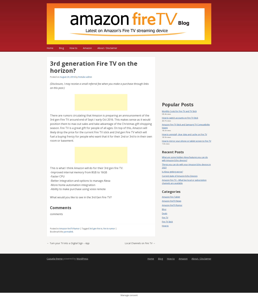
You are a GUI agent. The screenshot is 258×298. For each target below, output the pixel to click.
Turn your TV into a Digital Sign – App (68, 243)
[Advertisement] (101, 102)
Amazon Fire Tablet (171, 196)
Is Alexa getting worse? (172, 171)
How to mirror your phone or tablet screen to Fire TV (186, 141)
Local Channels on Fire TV (140, 243)
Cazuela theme (55, 258)
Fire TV (165, 217)
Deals (164, 213)
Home (50, 48)
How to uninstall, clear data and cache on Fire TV (184, 134)
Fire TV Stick (167, 221)
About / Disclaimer (107, 48)
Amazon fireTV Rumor (69, 228)
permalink (68, 231)
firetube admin (85, 77)
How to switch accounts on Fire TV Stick (180, 117)
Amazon (87, 48)
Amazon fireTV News (171, 201)
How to (73, 48)
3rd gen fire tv (95, 228)
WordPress (82, 258)
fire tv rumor (109, 228)
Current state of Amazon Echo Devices (179, 176)
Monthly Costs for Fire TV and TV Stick (179, 111)
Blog (61, 48)
